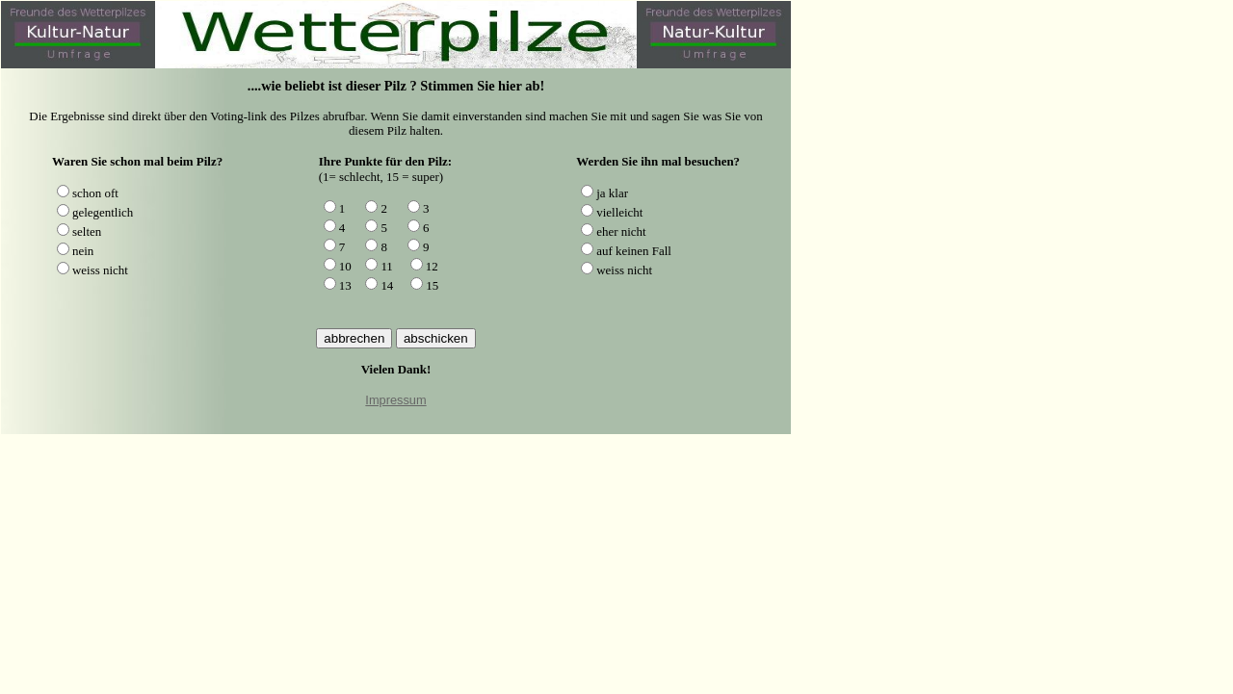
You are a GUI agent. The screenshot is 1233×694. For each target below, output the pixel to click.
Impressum (395, 400)
